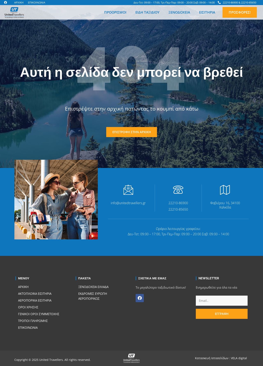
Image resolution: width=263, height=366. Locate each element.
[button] (254, 12)
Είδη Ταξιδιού (147, 12)
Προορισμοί (115, 12)
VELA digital (239, 358)
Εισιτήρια (207, 12)
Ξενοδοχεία (179, 12)
